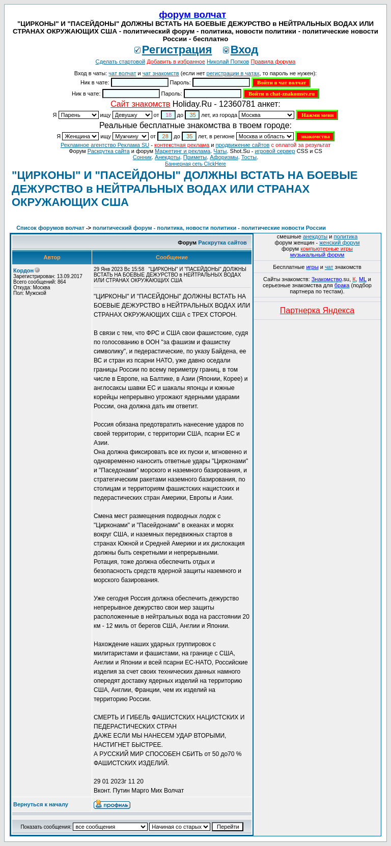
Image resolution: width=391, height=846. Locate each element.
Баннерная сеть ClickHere (195, 164)
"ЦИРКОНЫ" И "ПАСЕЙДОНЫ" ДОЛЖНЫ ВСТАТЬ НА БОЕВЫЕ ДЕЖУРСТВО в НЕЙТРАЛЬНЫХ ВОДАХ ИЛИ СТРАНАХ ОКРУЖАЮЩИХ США (184, 188)
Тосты (249, 157)
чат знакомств (161, 73)
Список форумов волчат (50, 228)
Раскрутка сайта (109, 151)
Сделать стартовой (121, 61)
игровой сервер (275, 151)
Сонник (142, 157)
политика (346, 236)
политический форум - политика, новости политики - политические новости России (209, 228)
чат (329, 267)
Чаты (220, 151)
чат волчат (122, 73)
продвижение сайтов (242, 145)
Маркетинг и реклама (182, 151)
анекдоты (315, 236)
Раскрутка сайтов (222, 242)
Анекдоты (167, 157)
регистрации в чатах (233, 73)
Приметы (195, 157)
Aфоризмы (224, 157)
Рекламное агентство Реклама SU (105, 145)
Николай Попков (228, 61)
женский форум (339, 242)
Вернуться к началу (40, 804)
